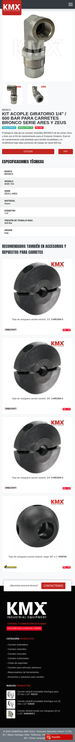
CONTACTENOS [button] (53, 585)
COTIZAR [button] (28, 151)
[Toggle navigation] (70, 4)
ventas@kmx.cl (43, 738)
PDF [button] (66, 151)
